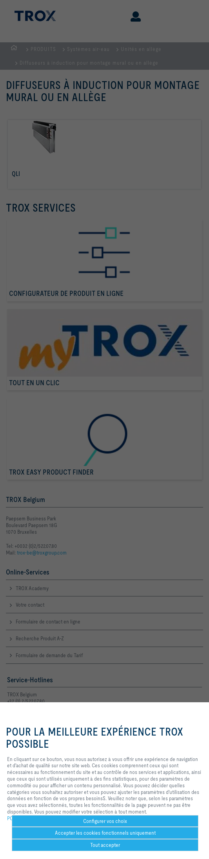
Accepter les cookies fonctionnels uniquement (105, 833)
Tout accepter (105, 845)
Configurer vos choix (105, 821)
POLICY (15, 818)
